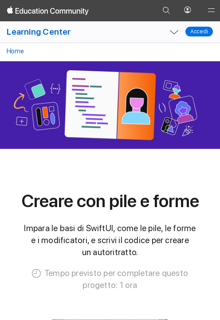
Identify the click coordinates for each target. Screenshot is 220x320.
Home (14, 51)
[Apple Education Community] (48, 10)
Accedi (199, 31)
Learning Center (39, 32)
